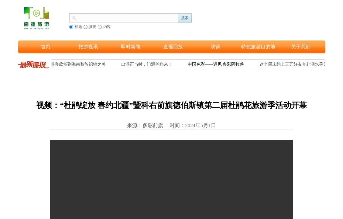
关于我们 (300, 46)
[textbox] (127, 17)
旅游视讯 (88, 46)
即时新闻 (130, 46)
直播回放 (173, 46)
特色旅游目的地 (258, 46)
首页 (45, 46)
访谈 (216, 46)
